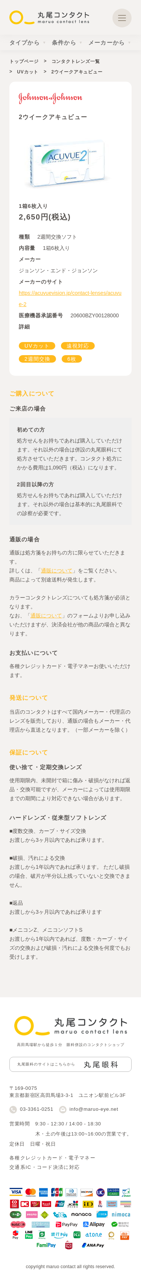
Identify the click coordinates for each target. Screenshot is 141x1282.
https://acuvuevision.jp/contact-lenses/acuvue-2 (70, 298)
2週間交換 (37, 359)
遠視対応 (78, 346)
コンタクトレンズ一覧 (76, 61)
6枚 (71, 359)
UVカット (27, 72)
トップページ (23, 61)
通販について (57, 571)
